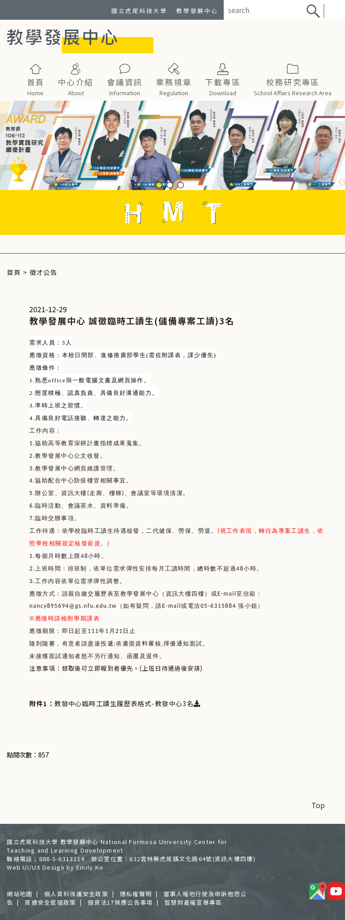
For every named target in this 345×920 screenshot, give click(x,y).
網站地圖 (19, 893)
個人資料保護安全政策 (76, 893)
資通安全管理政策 (50, 902)
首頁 (14, 272)
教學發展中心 (197, 10)
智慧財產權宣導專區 (193, 902)
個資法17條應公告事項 (120, 902)
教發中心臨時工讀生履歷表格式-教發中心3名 (127, 703)
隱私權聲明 (136, 893)
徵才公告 (44, 272)
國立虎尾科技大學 (139, 10)
